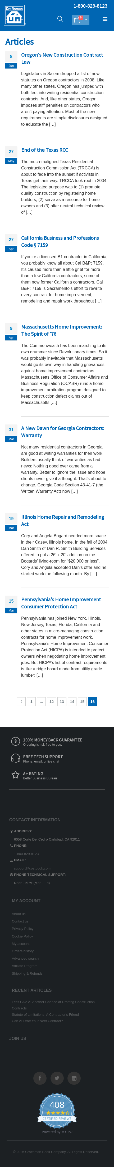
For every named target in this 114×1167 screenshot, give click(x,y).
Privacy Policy (23, 929)
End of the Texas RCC (44, 150)
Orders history (23, 951)
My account (21, 944)
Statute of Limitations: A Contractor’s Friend (45, 1015)
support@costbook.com (32, 868)
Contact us (20, 921)
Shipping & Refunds (27, 973)
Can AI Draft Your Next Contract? (37, 1021)
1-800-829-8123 (26, 854)
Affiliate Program (25, 966)
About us (19, 914)
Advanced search (25, 958)
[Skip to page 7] (41, 701)
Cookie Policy (22, 936)
